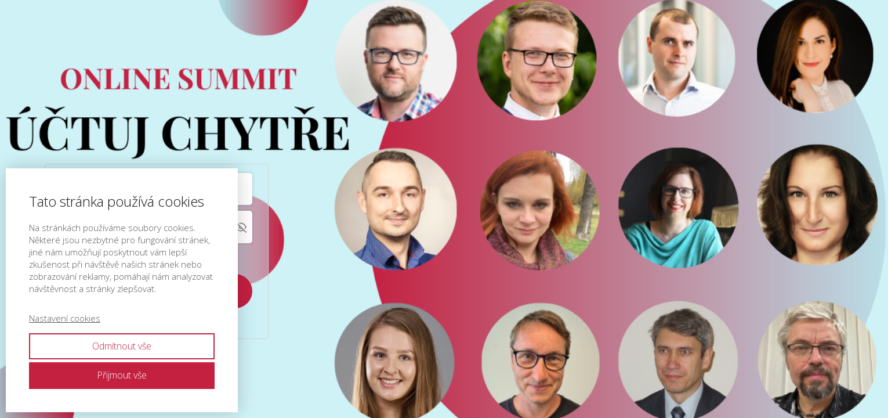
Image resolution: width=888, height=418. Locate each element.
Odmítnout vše (121, 346)
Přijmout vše (122, 375)
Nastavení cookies (64, 318)
